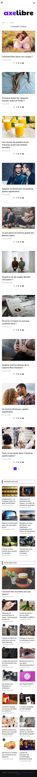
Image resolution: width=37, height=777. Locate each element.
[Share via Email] (23, 63)
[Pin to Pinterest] (20, 63)
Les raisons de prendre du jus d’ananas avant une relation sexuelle (15, 145)
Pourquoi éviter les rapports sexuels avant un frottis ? (15, 99)
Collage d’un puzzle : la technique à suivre (27, 639)
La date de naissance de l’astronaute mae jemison (9, 663)
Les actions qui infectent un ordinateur (7, 686)
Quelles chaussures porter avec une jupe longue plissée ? (9, 732)
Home (3, 23)
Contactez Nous (24, 772)
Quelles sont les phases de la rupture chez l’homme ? (15, 366)
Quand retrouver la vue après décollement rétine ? (27, 663)
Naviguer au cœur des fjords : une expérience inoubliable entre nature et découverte (27, 527)
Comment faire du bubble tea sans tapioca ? (16, 592)
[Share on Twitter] (18, 63)
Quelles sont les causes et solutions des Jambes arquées (27, 732)
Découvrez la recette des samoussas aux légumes (9, 755)
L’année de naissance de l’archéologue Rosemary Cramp (26, 756)
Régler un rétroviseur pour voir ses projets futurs (9, 525)
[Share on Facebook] (16, 63)
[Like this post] (14, 63)
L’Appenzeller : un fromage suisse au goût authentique (8, 501)
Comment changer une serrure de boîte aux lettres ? (9, 709)
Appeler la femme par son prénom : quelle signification (18, 190)
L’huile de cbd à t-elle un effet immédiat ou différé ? (27, 615)
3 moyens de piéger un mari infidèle (27, 708)
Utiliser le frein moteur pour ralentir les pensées (9, 551)
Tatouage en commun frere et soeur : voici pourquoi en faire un (9, 616)
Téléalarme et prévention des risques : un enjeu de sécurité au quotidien (27, 502)
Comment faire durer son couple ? (17, 56)
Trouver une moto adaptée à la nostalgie (26, 551)
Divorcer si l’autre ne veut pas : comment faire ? (16, 322)
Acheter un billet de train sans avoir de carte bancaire (9, 640)
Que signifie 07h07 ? (27, 684)
